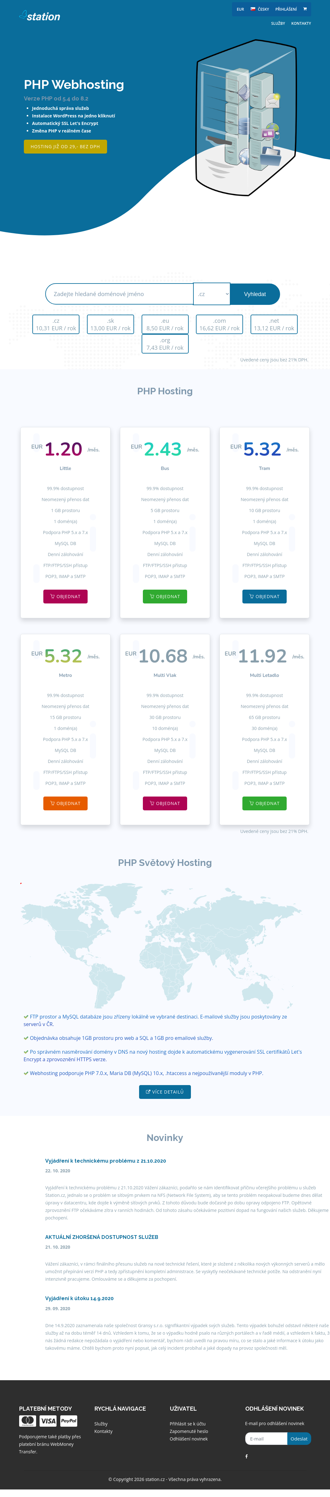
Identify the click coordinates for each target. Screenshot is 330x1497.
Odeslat (299, 1438)
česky (259, 9)
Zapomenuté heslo (189, 1431)
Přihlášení (286, 9)
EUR (240, 9)
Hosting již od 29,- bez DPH (65, 146)
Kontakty (301, 23)
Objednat (65, 596)
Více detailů (165, 1092)
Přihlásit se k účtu (188, 1424)
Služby (278, 23)
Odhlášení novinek (189, 1439)
